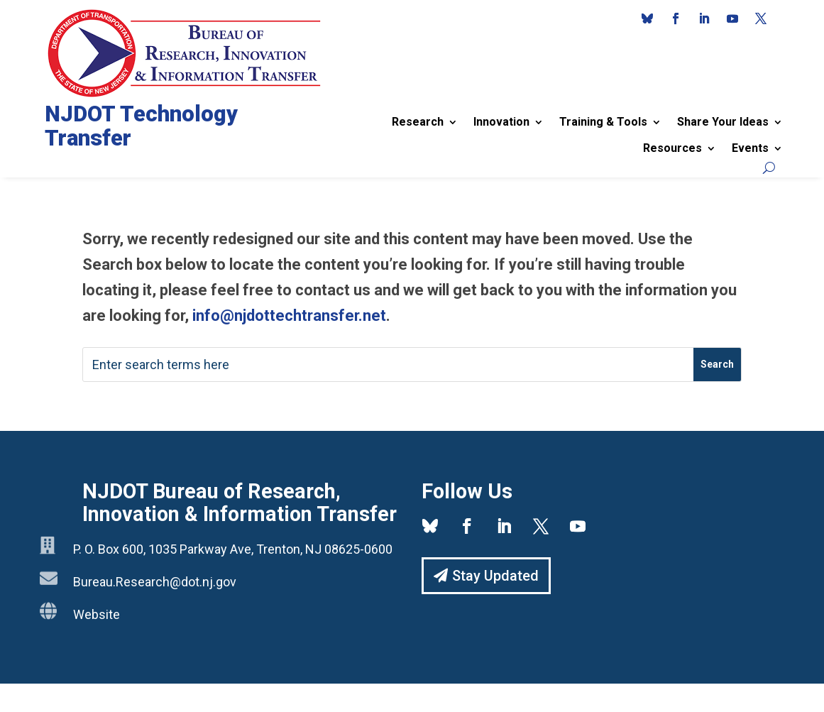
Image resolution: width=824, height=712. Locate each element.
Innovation (501, 121)
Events (750, 148)
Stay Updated (495, 575)
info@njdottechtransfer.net (289, 315)
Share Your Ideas (723, 121)
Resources (672, 148)
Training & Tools (603, 121)
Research (418, 121)
